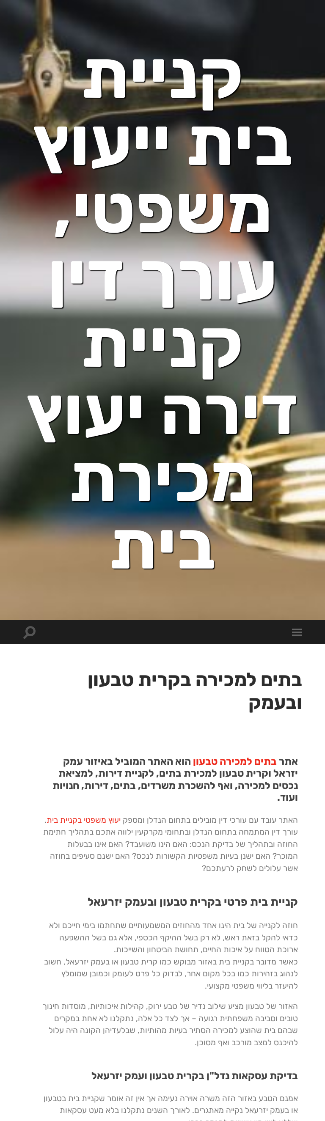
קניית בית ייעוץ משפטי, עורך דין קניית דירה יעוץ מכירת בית (162, 310)
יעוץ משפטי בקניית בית (84, 820)
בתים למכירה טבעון (235, 761)
